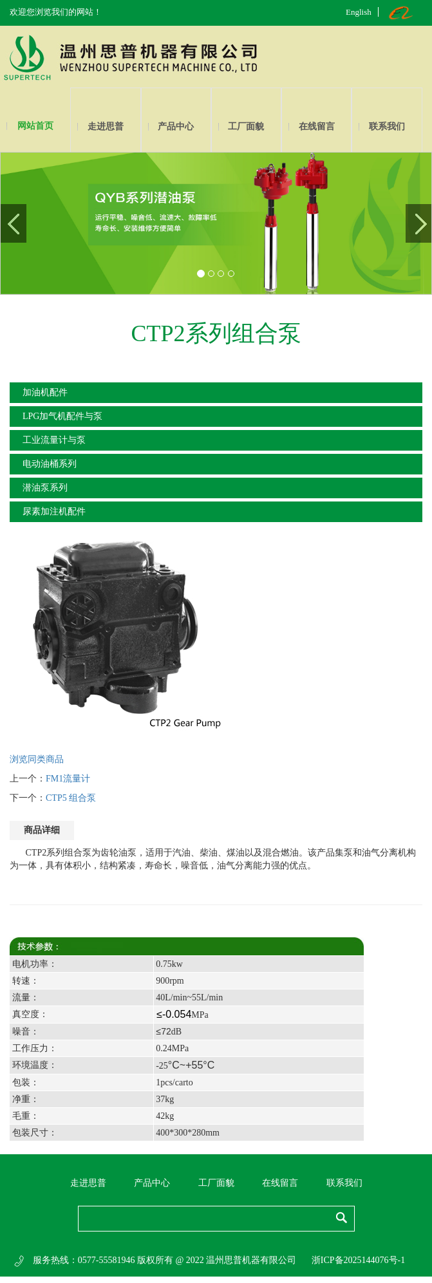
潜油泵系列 (45, 487)
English (358, 12)
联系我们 (387, 126)
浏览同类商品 (37, 759)
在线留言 (317, 126)
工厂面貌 (246, 126)
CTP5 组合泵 (71, 798)
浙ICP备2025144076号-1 (358, 1260)
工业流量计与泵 (54, 440)
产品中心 (176, 126)
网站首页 (35, 126)
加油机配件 (45, 392)
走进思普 (106, 126)
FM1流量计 (68, 778)
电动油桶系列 (50, 464)
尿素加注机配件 (54, 511)
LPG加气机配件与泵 (62, 416)
